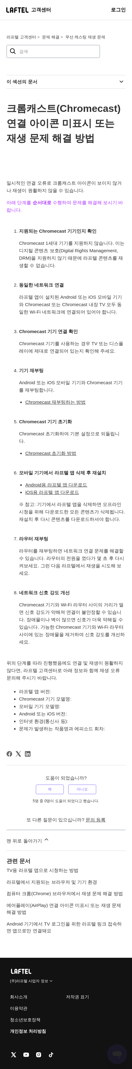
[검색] (53, 51)
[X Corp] (18, 754)
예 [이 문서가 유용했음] (50, 789)
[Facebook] (9, 754)
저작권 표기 (77, 996)
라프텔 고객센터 (21, 37)
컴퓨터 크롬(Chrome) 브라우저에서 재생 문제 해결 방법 (65, 893)
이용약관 (18, 1008)
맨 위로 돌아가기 (28, 839)
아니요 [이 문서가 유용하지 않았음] (82, 789)
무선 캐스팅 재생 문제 (85, 37)
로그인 (118, 9)
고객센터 (41, 9)
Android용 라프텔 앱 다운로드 (56, 484)
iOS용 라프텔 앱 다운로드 (52, 492)
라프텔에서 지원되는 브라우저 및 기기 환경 (52, 882)
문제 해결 (50, 37)
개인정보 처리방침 (28, 1031)
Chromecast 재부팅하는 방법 (55, 402)
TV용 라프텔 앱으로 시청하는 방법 (42, 870)
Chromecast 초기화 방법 (50, 453)
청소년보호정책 (25, 1019)
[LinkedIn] (28, 754)
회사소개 (18, 996)
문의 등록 (96, 819)
